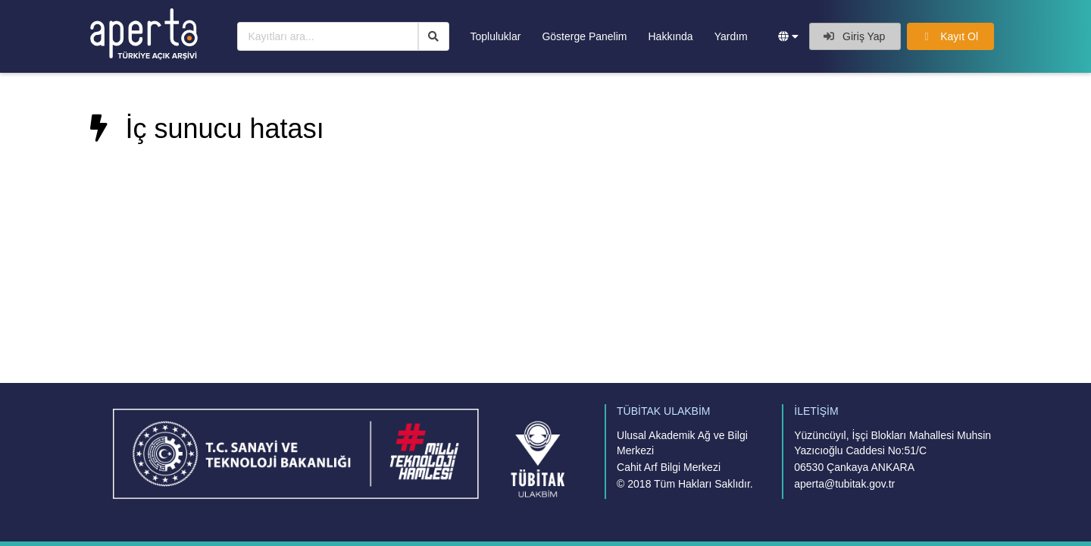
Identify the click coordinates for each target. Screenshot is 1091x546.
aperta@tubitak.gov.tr (844, 484)
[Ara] (433, 36)
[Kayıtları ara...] (327, 36)
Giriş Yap (854, 36)
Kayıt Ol (949, 36)
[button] (788, 36)
